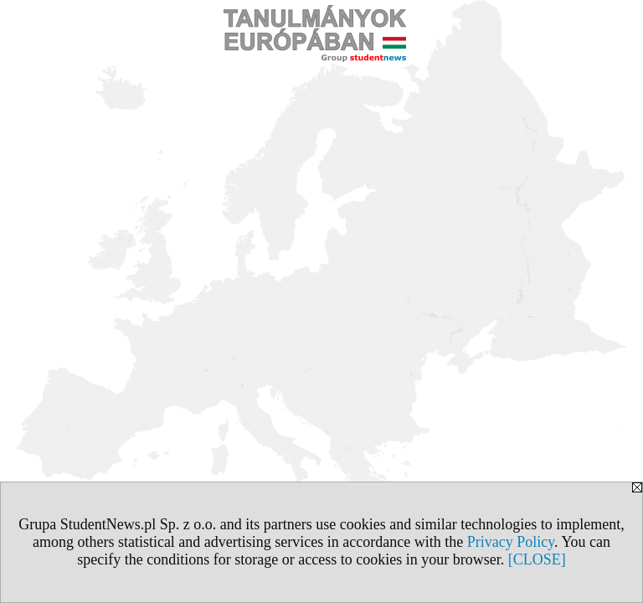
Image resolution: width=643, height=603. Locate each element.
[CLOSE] (537, 559)
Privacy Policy (510, 541)
